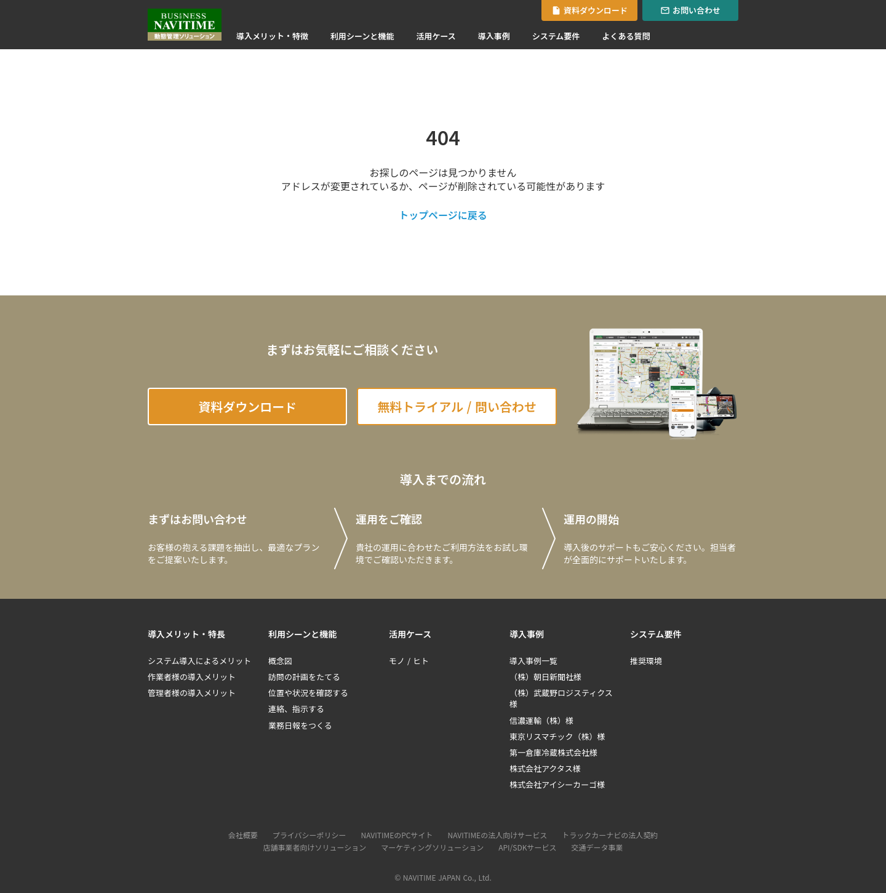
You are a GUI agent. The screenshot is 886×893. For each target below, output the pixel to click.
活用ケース (435, 36)
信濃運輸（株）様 (541, 720)
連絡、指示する (296, 709)
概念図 (280, 661)
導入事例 (494, 36)
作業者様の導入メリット (192, 677)
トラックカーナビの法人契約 (610, 835)
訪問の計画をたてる (304, 677)
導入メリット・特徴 (272, 36)
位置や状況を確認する (308, 693)
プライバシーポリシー (309, 835)
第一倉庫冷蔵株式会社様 (553, 752)
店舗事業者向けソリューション (315, 847)
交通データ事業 (597, 847)
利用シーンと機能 (362, 36)
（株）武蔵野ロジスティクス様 (561, 698)
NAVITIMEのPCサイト (397, 835)
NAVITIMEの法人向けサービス (498, 835)
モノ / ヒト (409, 661)
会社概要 (243, 835)
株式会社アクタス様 (545, 768)
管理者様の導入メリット (192, 693)
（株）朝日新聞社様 (545, 677)
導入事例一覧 (533, 661)
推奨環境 (646, 661)
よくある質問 (626, 36)
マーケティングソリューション (432, 847)
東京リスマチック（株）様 (557, 736)
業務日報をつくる (300, 725)
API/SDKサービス (527, 847)
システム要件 (556, 36)
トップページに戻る (443, 215)
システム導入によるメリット (199, 661)
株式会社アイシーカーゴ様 (557, 784)
